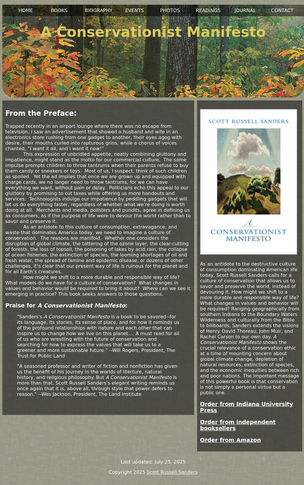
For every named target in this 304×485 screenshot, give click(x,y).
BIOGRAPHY (99, 10)
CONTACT (282, 10)
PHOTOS (170, 10)
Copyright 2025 (127, 472)
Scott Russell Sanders (172, 472)
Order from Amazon (230, 440)
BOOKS (59, 10)
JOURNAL (245, 10)
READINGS (208, 10)
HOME (26, 10)
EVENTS (134, 10)
